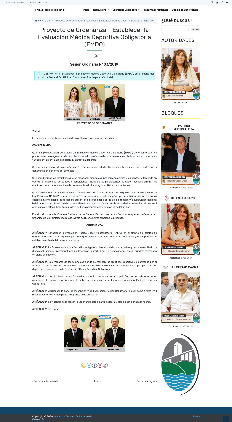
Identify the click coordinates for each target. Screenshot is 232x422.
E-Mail (32, 2)
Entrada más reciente (46, 381)
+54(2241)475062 (15, 2)
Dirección (43, 2)
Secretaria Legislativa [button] (124, 9)
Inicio (86, 9)
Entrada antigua (146, 381)
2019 (48, 20)
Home (196, 416)
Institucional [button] (100, 9)
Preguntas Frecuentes (155, 9)
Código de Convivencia (185, 9)
